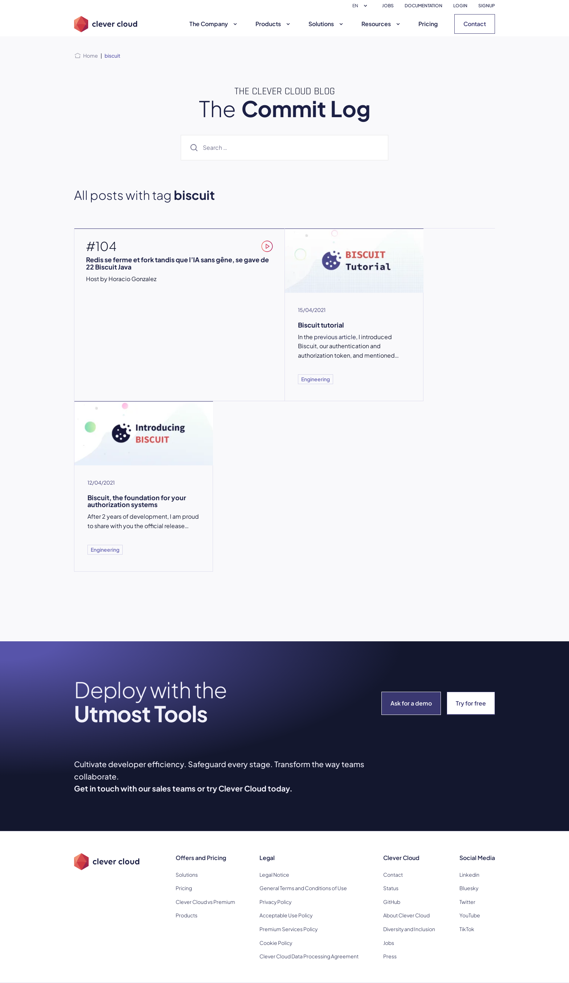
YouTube (469, 915)
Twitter (467, 901)
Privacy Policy (275, 901)
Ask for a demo (411, 703)
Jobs (388, 942)
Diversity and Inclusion (409, 929)
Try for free (471, 703)
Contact (474, 24)
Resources (381, 24)
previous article (335, 337)
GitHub (391, 901)
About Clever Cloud (406, 915)
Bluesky (468, 888)
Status (390, 888)
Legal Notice (274, 874)
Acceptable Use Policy (285, 915)
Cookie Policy (275, 942)
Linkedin (469, 874)
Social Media (477, 857)
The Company (214, 24)
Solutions (326, 24)
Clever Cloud (401, 857)
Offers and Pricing (201, 857)
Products (273, 24)
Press (390, 956)
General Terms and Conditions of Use (303, 888)
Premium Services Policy (288, 929)
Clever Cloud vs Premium (205, 901)
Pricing (428, 24)
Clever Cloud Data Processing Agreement (309, 956)
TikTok (466, 929)
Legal (267, 857)
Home (90, 55)
